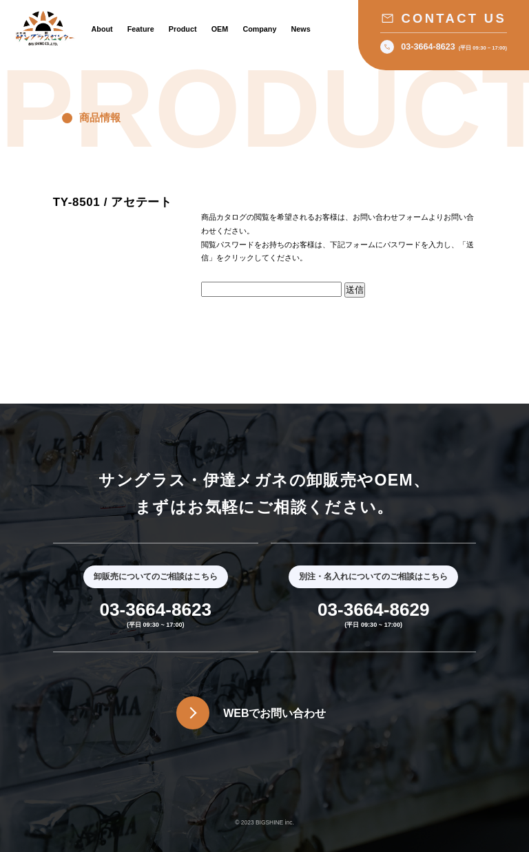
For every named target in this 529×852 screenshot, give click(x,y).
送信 (355, 289)
